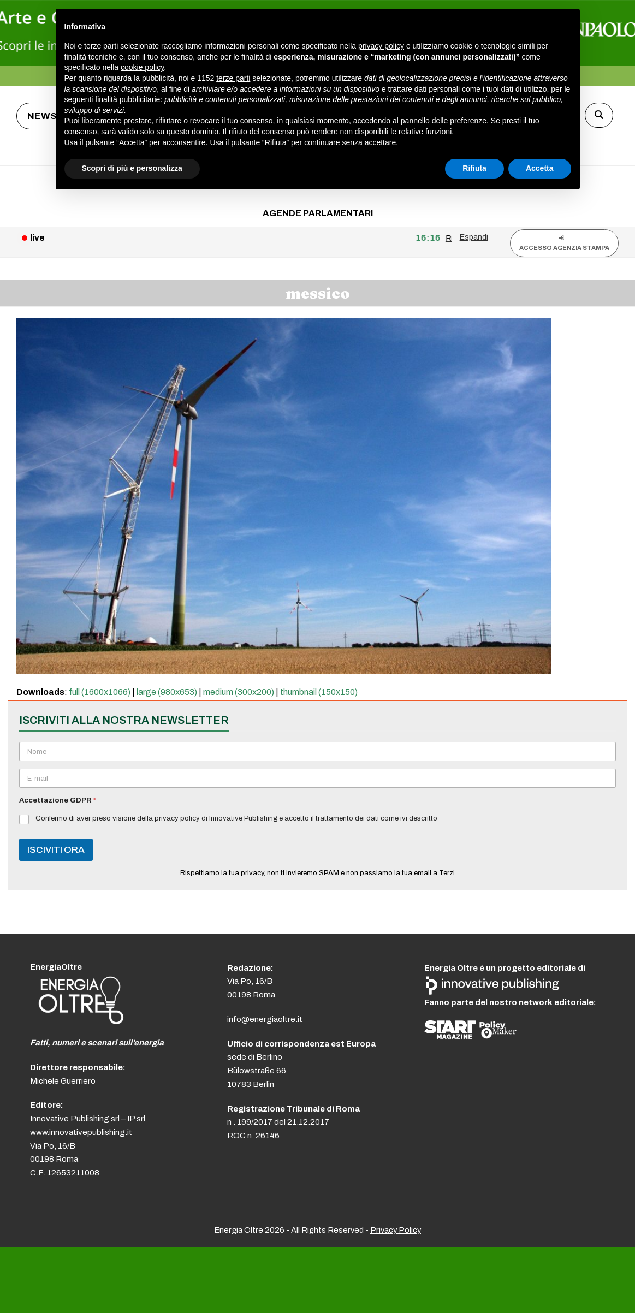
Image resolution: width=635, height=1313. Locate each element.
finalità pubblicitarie (127, 99)
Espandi (474, 237)
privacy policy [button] (381, 45)
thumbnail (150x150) (319, 692)
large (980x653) (167, 692)
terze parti (233, 78)
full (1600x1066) (99, 692)
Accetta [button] (540, 168)
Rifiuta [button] (474, 168)
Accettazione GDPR (57, 800)
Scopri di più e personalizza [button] (132, 168)
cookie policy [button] (142, 67)
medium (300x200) (238, 692)
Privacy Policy (395, 1230)
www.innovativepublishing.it (81, 1132)
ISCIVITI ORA (56, 850)
